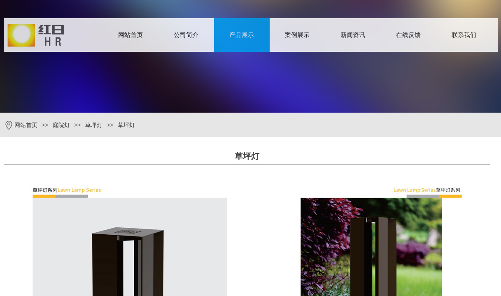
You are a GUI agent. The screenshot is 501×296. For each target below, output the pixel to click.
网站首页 (130, 35)
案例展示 (297, 35)
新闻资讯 (352, 35)
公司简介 (186, 35)
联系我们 (464, 35)
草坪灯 (94, 125)
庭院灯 (61, 125)
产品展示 (241, 35)
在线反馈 (408, 35)
